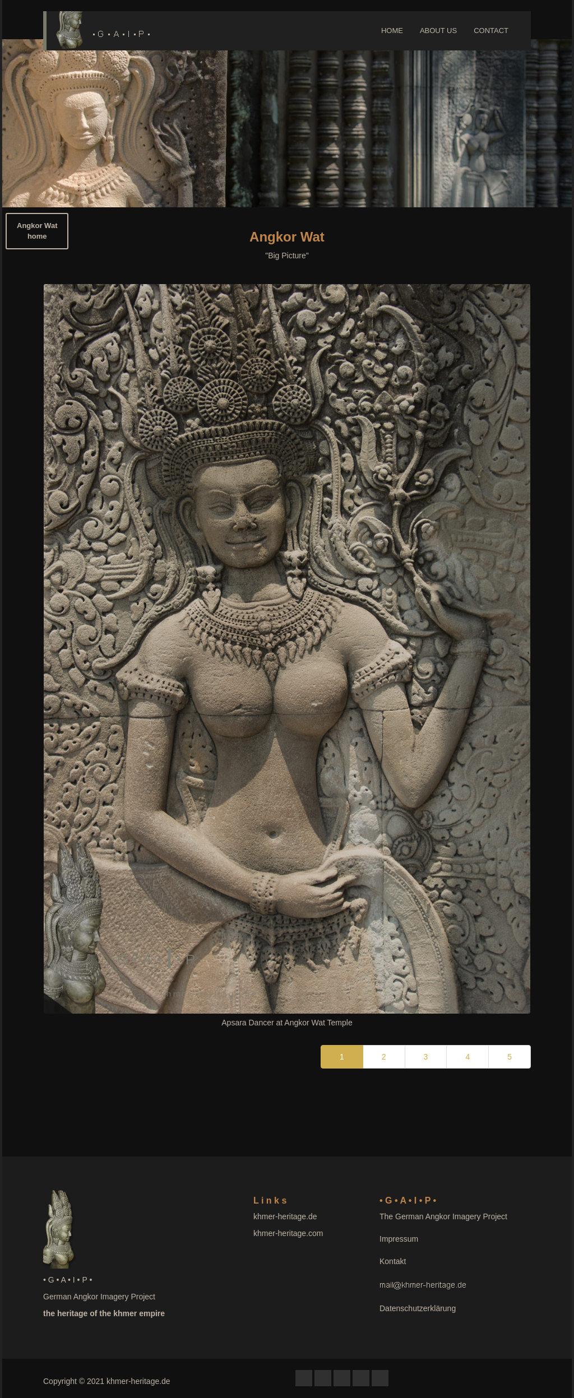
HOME (392, 30)
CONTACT (491, 30)
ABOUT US (438, 30)
